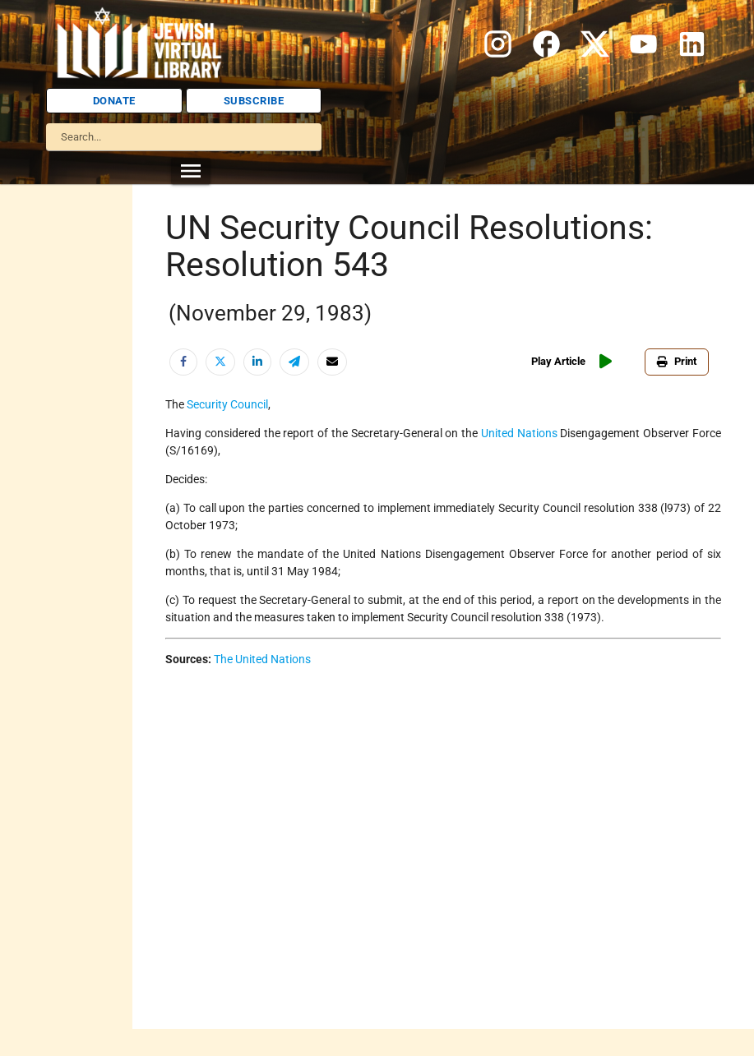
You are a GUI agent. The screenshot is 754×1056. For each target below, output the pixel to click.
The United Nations (262, 659)
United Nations (519, 433)
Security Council (227, 404)
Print (676, 361)
